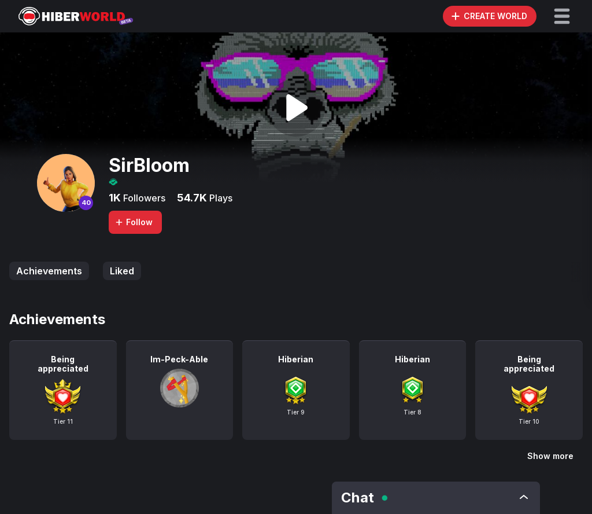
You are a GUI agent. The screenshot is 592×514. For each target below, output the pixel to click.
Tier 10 (529, 421)
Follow (133, 222)
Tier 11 (63, 421)
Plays (219, 198)
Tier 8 (412, 412)
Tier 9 (296, 412)
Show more (550, 456)
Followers (143, 198)
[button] (562, 16)
